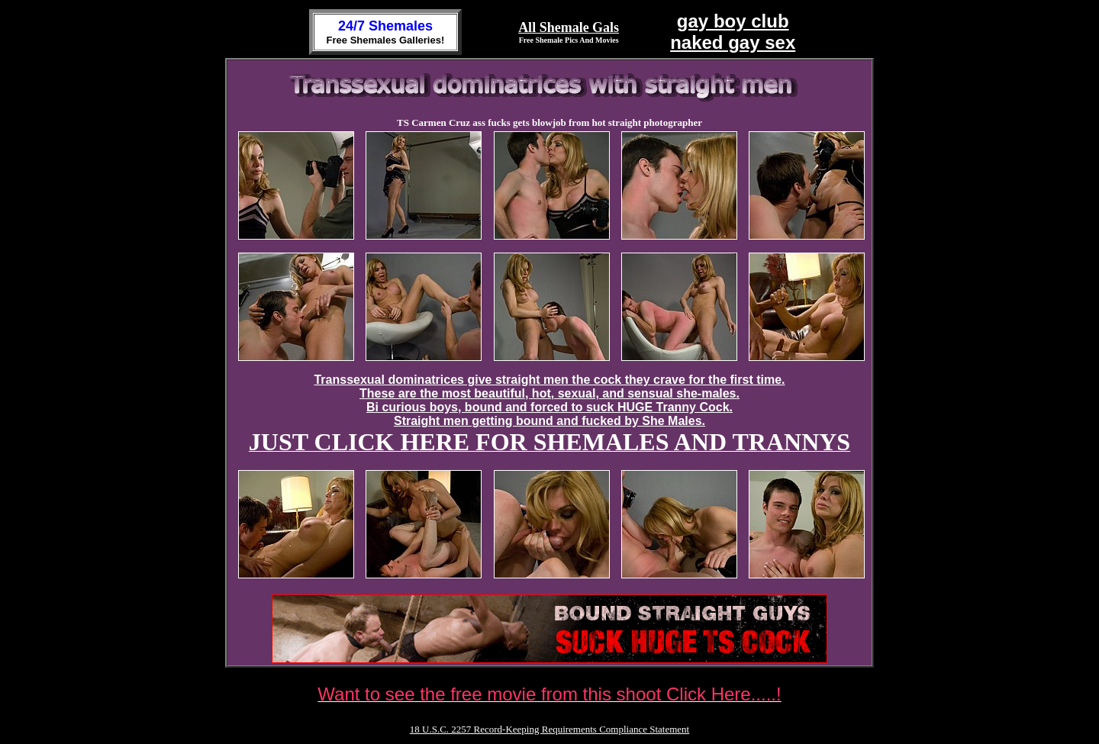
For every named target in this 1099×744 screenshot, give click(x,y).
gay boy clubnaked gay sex (732, 32)
